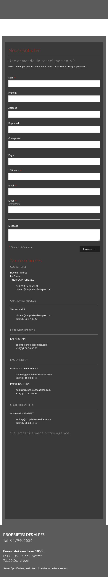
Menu (99, 7)
